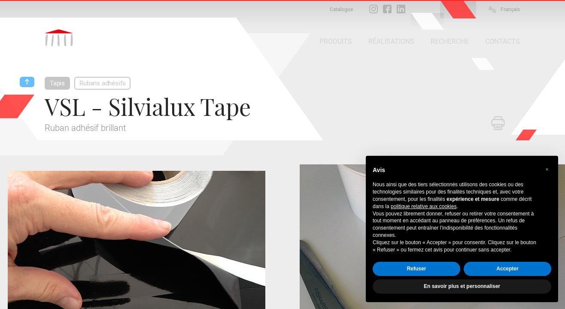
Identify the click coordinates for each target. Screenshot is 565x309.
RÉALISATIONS (391, 41)
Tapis (57, 83)
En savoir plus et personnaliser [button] (462, 286)
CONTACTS (502, 41)
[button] (547, 169)
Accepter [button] (507, 269)
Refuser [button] (416, 269)
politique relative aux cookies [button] (423, 206)
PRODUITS (335, 41)
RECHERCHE (450, 41)
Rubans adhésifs (102, 83)
